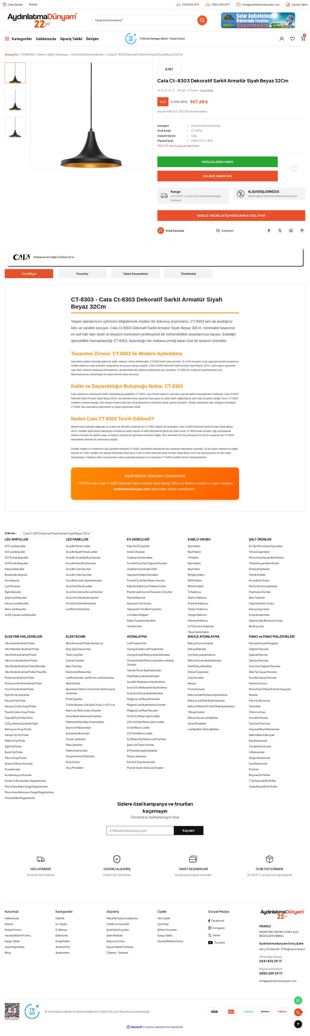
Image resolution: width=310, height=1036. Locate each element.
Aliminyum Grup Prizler (18, 729)
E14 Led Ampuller (15, 551)
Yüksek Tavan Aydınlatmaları (144, 670)
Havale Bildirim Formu (18, 935)
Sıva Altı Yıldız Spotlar (79, 574)
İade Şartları (15, 4)
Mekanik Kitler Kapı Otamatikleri (85, 721)
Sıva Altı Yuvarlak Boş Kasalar (83, 557)
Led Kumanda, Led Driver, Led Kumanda (90, 677)
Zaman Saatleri (75, 660)
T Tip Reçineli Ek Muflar (262, 780)
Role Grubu (73, 762)
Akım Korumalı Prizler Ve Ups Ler (84, 643)
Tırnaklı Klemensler (260, 746)
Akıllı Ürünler (73, 683)
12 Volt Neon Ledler (138, 727)
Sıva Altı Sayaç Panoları (263, 677)
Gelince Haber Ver (217, 176)
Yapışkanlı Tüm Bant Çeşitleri (144, 609)
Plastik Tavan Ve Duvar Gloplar (145, 767)
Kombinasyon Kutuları (18, 775)
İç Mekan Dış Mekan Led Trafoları (146, 739)
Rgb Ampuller (13, 591)
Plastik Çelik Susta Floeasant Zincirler (149, 591)
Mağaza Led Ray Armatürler (143, 699)
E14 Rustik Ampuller (16, 563)
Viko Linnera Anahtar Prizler (21, 660)
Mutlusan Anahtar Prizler (19, 677)
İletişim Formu (13, 929)
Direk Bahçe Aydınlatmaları (143, 676)
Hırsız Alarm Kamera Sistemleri (83, 716)
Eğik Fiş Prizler (13, 746)
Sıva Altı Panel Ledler (78, 546)
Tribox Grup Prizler (15, 757)
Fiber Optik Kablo (198, 632)
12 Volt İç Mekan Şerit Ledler (143, 716)
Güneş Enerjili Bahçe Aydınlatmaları (148, 654)
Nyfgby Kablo (196, 574)
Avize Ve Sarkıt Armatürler (206, 125)
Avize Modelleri (197, 723)
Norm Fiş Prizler (14, 752)
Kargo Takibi (12, 941)
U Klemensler (257, 752)
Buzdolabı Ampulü (16, 574)
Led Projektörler (136, 643)
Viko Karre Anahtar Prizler (20, 643)
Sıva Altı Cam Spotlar (78, 569)
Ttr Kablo (193, 557)
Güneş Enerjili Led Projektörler (145, 649)
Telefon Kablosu (198, 609)
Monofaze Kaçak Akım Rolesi (266, 557)
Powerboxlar (12, 769)
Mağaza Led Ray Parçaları (142, 710)
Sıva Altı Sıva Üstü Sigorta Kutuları (147, 563)
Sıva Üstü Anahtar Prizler (19, 689)
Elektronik (62, 935)
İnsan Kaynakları (15, 946)
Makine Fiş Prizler (15, 740)
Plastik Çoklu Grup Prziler (20, 712)
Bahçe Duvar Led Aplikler (203, 717)
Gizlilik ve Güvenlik (118, 924)
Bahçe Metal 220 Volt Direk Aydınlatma (211, 706)
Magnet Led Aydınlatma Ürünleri (146, 704)
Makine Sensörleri (76, 750)
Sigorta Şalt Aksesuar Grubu (266, 620)
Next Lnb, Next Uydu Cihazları (83, 710)
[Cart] (303, 39)
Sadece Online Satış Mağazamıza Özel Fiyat (231, 215)
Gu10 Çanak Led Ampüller (20, 614)
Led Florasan (13, 586)
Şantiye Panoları (258, 660)
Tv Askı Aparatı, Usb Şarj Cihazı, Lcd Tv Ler (90, 704)
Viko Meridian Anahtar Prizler (22, 649)
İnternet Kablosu (198, 603)
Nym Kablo (194, 563)
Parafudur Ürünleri (260, 591)
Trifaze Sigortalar (259, 551)
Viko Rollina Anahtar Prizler (21, 654)
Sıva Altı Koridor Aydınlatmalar (84, 580)
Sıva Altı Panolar (258, 717)
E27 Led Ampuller (15, 546)
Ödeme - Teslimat (117, 952)
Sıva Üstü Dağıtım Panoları (264, 666)
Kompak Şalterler (259, 569)
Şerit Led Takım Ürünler (140, 744)
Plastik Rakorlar (136, 597)
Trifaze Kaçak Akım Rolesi (264, 563)
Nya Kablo (194, 546)
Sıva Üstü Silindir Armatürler (82, 597)
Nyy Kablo (194, 569)
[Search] (150, 20)
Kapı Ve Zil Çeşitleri (138, 546)
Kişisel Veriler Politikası (120, 946)
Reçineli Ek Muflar (259, 775)
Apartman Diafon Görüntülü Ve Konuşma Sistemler (90, 691)
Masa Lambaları (136, 756)
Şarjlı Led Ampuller (16, 597)
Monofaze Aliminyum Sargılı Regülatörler (29, 792)
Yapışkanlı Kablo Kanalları (142, 574)
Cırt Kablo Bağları (137, 614)
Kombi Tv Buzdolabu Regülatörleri (25, 780)
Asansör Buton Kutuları (19, 763)
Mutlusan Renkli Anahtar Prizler (23, 683)
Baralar (253, 694)
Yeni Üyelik (163, 918)
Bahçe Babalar (197, 649)
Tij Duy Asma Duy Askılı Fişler (21, 723)
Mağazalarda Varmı (217, 162)
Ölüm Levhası (257, 712)
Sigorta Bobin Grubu (261, 603)
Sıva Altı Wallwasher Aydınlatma (146, 681)
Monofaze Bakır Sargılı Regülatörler (26, 786)
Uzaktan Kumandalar (139, 557)
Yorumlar (82, 273)
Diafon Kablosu (197, 597)
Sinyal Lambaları (76, 739)
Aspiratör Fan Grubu (139, 603)
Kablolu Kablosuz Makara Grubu (146, 586)
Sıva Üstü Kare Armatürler (81, 603)
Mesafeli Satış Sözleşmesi (122, 918)
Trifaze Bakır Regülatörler (20, 798)
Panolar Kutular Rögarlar (263, 643)
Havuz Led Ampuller (17, 603)
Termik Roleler (257, 574)
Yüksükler (255, 706)
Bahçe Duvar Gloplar (200, 643)
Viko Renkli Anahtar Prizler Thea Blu (25, 671)
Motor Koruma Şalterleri (263, 586)
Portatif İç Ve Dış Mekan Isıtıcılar (146, 580)
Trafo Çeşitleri (74, 654)
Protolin (254, 769)
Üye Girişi (163, 924)
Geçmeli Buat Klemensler (264, 729)
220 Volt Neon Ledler (139, 733)
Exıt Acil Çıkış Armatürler (141, 762)
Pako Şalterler (74, 744)
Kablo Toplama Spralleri (141, 620)
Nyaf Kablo (194, 551)
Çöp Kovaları (196, 677)
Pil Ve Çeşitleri (74, 699)
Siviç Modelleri (74, 767)
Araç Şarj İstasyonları (78, 649)
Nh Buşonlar (256, 626)
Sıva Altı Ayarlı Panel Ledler (81, 551)
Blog (8, 952)
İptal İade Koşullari (118, 929)
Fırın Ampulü (12, 580)
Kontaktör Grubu (259, 580)
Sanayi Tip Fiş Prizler (17, 735)
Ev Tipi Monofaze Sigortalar (265, 546)
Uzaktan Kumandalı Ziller (142, 569)
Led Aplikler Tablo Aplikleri (203, 729)
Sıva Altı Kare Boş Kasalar (81, 563)
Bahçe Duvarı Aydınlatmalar (204, 660)
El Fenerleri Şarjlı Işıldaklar (142, 750)
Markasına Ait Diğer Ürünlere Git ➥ (44, 257)
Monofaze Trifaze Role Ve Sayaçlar (270, 689)
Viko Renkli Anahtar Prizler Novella (25, 666)
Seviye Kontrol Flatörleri (80, 756)
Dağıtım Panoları (259, 649)
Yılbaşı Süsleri (196, 712)
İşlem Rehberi (115, 935)
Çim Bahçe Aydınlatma (201, 654)
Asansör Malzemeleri (78, 727)
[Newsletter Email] (155, 830)
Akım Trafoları (257, 597)
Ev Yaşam (61, 924)
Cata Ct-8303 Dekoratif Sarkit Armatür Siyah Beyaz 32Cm (56, 533)
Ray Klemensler (258, 740)
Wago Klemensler (259, 757)
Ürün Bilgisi (29, 273)
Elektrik (60, 918)
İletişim (33, 4)
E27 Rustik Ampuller (16, 557)
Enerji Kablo (63, 941)
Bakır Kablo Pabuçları (262, 735)
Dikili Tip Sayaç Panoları (263, 671)
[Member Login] (282, 39)
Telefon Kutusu (258, 683)
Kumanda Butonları (77, 733)
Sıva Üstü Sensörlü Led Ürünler (84, 591)
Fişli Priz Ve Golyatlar (17, 694)
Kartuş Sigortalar (259, 609)
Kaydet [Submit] (189, 830)
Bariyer (192, 683)
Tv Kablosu (194, 591)
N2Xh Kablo (195, 580)
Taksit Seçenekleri (135, 273)
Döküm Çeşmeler (198, 671)
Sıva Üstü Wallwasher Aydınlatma (147, 687)
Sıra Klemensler (258, 763)
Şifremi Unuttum (167, 929)
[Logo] (42, 20)
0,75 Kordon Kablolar (201, 626)
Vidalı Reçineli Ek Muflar (263, 786)
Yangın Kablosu (197, 614)
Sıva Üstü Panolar (259, 723)
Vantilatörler (134, 626)
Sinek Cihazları (136, 551)
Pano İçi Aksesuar (259, 700)
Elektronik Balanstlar (78, 671)
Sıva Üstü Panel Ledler (79, 586)
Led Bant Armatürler (78, 609)
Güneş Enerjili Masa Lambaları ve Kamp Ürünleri (150, 662)
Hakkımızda (12, 918)
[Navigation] (18, 38)
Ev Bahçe (61, 929)
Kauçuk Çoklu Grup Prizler (20, 706)
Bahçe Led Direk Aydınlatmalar (206, 700)
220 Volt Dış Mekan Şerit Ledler (145, 721)
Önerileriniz (188, 273)
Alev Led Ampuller (15, 609)
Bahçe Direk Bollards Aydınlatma (207, 694)
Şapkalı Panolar (258, 654)
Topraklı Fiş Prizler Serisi (19, 717)
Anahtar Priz (63, 946)
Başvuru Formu (116, 941)
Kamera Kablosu (198, 620)
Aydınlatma (62, 952)
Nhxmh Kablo (196, 586)
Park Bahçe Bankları (200, 666)
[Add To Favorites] (294, 169)
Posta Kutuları (196, 689)
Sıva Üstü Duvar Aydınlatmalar (145, 693)
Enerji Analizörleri (259, 614)
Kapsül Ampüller (14, 569)
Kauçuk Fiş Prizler (15, 700)
